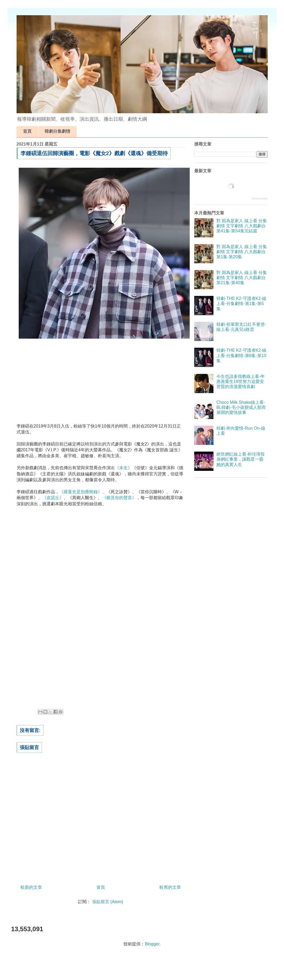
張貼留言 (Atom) (107, 901)
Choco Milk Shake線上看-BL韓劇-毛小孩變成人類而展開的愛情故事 (241, 407)
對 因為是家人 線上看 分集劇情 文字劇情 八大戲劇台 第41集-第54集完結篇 (241, 225)
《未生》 (123, 467)
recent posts (260, 198)
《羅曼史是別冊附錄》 (80, 492)
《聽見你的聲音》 (119, 497)
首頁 (27, 131)
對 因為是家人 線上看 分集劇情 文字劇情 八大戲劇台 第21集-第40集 (241, 277)
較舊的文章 (170, 887)
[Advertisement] (101, 379)
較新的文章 (31, 887)
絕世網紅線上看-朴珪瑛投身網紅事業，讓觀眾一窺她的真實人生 (240, 459)
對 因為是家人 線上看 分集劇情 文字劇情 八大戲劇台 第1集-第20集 (241, 251)
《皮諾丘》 (53, 497)
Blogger (152, 944)
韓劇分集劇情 (57, 131)
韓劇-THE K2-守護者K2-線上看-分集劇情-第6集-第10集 (241, 355)
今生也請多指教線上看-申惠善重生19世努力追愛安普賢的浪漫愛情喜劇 (240, 381)
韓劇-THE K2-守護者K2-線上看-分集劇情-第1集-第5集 (241, 303)
